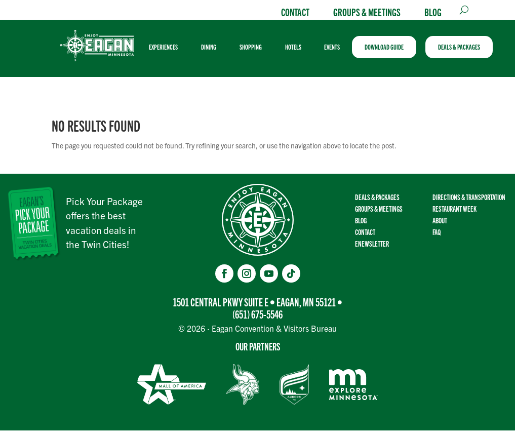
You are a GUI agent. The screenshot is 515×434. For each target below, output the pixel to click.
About (439, 223)
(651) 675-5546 (257, 317)
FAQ (436, 235)
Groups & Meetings (367, 11)
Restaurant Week (454, 212)
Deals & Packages (377, 200)
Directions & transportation (468, 200)
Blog (433, 11)
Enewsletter (372, 247)
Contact (295, 11)
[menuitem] (170, 48)
